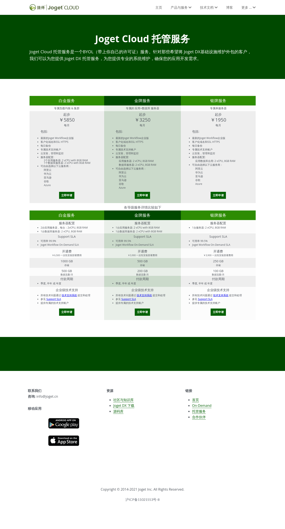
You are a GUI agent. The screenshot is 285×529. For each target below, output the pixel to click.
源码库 (118, 413)
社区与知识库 (123, 401)
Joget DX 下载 (123, 407)
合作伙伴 (199, 419)
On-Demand (201, 407)
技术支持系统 (69, 295)
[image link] (63, 425)
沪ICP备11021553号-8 (142, 501)
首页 (195, 401)
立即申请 (66, 195)
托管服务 (199, 413)
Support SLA (53, 299)
